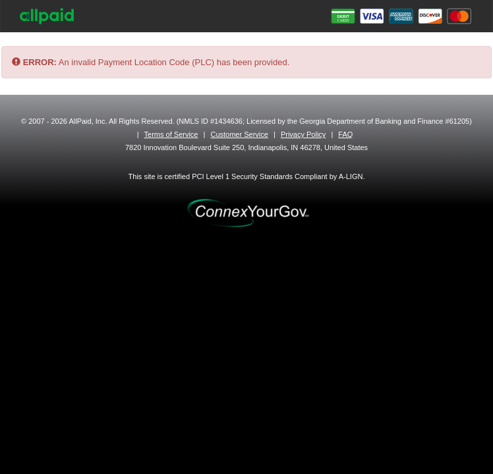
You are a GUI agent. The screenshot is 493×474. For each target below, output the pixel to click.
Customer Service (239, 134)
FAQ (345, 134)
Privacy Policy (303, 134)
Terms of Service (171, 134)
